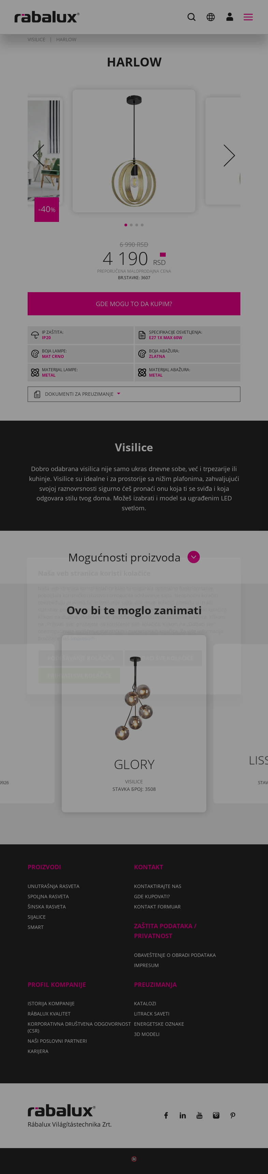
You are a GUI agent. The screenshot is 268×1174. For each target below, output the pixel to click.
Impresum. (83, 599)
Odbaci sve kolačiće (163, 619)
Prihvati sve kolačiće (79, 637)
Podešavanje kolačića (80, 619)
